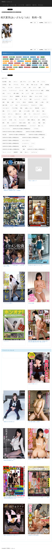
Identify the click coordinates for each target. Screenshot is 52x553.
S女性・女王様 (22, 122)
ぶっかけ (4, 125)
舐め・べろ (40, 125)
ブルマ (9, 116)
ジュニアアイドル (44, 116)
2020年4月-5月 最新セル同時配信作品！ (11, 137)
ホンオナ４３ (6, 341)
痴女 (34, 81)
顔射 (36, 102)
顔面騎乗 (17, 96)
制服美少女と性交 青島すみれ (9, 421)
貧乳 (27, 90)
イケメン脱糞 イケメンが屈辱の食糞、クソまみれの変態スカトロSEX (14, 266)
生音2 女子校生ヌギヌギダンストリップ (9, 40)
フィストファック (13, 90)
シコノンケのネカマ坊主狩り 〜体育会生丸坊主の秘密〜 (38, 227)
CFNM (41, 105)
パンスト (43, 81)
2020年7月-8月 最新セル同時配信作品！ (11, 143)
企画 (3, 93)
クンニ (15, 116)
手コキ (22, 84)
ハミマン (11, 99)
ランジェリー (22, 119)
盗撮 (39, 87)
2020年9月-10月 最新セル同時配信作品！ (11, 149)
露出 (16, 99)
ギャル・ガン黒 (38, 96)
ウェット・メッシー (7, 152)
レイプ (27, 93)
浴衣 (44, 122)
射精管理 (16, 152)
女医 (39, 119)
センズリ (4, 119)
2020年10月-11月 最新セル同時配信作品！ (36, 149)
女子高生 (4, 84)
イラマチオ (36, 128)
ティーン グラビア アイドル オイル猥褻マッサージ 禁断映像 (38, 498)
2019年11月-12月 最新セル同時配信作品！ (22, 128)
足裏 (25, 114)
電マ (47, 102)
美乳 (8, 122)
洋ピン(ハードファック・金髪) (36, 90)
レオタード (14, 122)
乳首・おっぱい (34, 84)
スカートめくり (6, 108)
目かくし (27, 152)
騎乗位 (43, 119)
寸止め (4, 116)
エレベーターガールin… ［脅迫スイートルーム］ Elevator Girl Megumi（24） (13, 460)
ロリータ (21, 90)
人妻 (29, 87)
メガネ (24, 87)
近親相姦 (47, 84)
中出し (4, 87)
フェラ (45, 96)
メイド (11, 105)
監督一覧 (34, 5)
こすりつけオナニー (24, 105)
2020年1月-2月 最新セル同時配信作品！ (34, 131)
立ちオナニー (34, 105)
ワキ (29, 114)
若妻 (3, 102)
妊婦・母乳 (5, 105)
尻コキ (11, 96)
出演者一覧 (28, 5)
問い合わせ (40, 5)
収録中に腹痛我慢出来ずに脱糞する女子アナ (12, 535)
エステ (34, 87)
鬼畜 (30, 99)
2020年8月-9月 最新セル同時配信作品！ (11, 146)
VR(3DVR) (30, 102)
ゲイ (44, 87)
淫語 (28, 84)
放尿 (13, 102)
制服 (39, 122)
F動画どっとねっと (7, 1)
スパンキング (32, 125)
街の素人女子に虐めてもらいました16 (35, 265)
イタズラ (14, 111)
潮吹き (30, 96)
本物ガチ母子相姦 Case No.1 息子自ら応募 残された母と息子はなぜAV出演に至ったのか (14, 498)
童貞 (29, 122)
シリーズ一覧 (21, 5)
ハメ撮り (42, 102)
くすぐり (44, 99)
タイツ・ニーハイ (34, 116)
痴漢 (20, 116)
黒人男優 (4, 81)
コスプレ (18, 102)
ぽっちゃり (18, 87)
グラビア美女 (15, 108)
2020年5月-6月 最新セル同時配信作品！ (30, 137)
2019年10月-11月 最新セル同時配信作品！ (18, 125)
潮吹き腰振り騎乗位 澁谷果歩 (34, 421)
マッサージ (5, 96)
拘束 (21, 152)
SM (22, 93)
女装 (32, 93)
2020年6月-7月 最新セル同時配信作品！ (11, 140)
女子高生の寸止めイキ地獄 (8, 227)
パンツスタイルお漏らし (8, 303)
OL (20, 99)
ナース (33, 143)
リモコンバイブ (36, 114)
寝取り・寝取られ (31, 119)
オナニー (15, 81)
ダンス (4, 114)
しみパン (43, 108)
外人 (15, 119)
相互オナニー (18, 114)
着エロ (38, 111)
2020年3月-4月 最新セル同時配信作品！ (37, 134)
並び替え (41, 22)
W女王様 (4, 134)
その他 (10, 119)
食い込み (4, 99)
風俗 (8, 102)
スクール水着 (26, 111)
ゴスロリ (26, 116)
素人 (10, 84)
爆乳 (3, 122)
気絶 (43, 111)
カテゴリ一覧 (5, 5)
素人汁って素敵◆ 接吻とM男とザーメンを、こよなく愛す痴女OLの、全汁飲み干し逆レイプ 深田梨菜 (14, 190)
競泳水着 (37, 108)
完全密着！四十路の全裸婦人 (33, 535)
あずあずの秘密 (31, 303)
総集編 (47, 90)
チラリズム (16, 84)
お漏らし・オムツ (28, 108)
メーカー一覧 (13, 5)
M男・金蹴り (16, 93)
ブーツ (8, 111)
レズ (29, 81)
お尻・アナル (23, 81)
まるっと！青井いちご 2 (32, 383)
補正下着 (24, 146)
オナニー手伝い (39, 93)
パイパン (9, 93)
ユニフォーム (34, 152)
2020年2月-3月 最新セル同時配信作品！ (17, 134)
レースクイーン (25, 143)
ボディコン (10, 114)
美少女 (24, 102)
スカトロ (4, 90)
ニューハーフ (37, 99)
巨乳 (41, 84)
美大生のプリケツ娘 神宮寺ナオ (34, 459)
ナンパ (25, 99)
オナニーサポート (26, 140)
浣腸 (24, 149)
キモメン (44, 114)
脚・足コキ (24, 96)
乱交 (16, 105)
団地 (21, 108)
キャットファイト (6, 128)
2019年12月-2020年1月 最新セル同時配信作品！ (13, 131)
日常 (33, 111)
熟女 (10, 81)
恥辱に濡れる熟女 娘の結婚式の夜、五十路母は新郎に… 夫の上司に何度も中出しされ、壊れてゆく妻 (38, 341)
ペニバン (30, 146)
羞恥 (3, 111)
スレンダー (10, 87)
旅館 (20, 111)
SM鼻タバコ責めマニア (32, 180)
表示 (30, 22)
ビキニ (34, 122)
